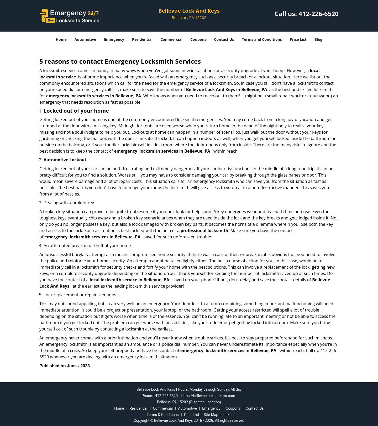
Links (227, 415)
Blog (318, 39)
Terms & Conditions (163, 415)
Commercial (171, 39)
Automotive (85, 39)
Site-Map (211, 415)
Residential (142, 39)
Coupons (198, 39)
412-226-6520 (318, 13)
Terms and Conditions (262, 39)
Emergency (114, 39)
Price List (298, 39)
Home (61, 39)
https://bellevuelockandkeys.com (208, 396)
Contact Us (224, 39)
